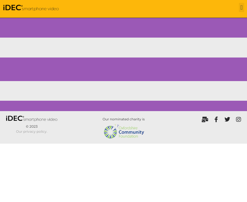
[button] (241, 7)
